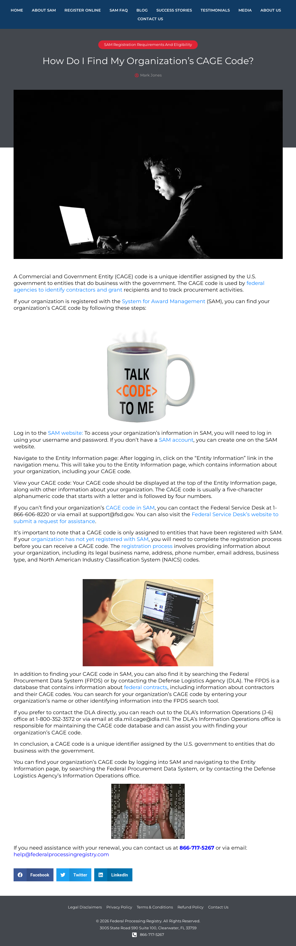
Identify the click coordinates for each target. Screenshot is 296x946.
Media (245, 10)
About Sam (44, 10)
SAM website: (65, 433)
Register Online (82, 10)
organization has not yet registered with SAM (90, 539)
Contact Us (150, 18)
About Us (270, 10)
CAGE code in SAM (130, 508)
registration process (147, 546)
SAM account (176, 440)
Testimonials (215, 10)
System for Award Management (163, 301)
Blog (142, 10)
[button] (34, 874)
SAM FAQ (119, 10)
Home (17, 10)
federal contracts (145, 687)
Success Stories (174, 10)
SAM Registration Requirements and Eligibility (148, 44)
